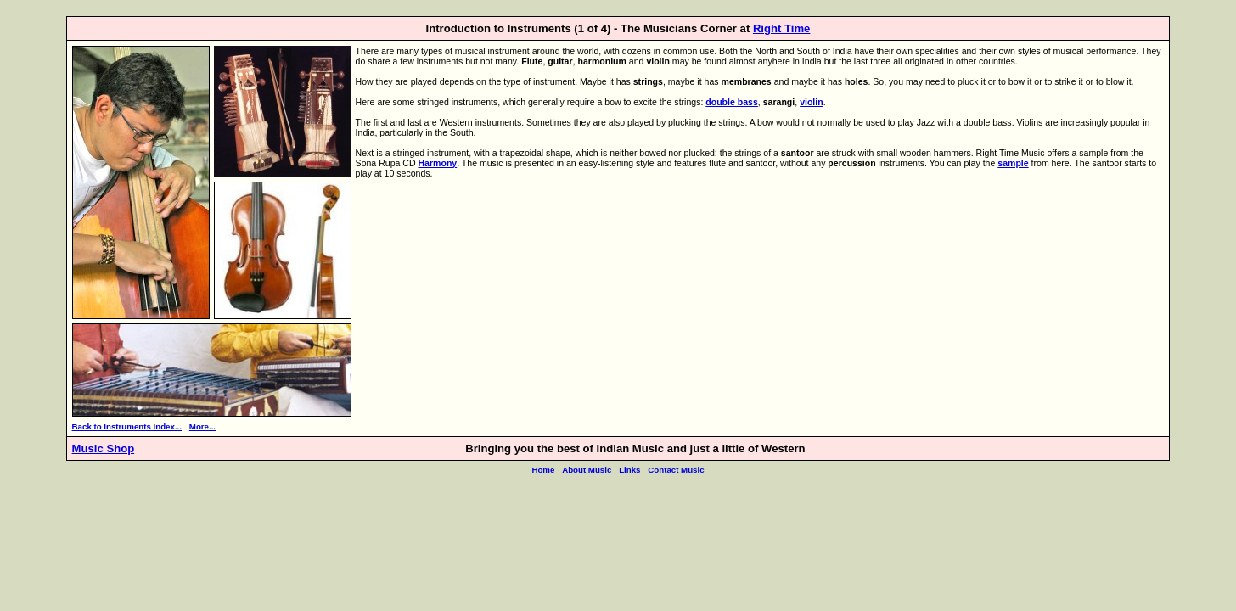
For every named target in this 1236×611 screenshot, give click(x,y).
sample (1012, 163)
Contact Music (676, 469)
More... (202, 426)
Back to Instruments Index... (127, 426)
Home (542, 469)
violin (811, 102)
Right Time (782, 28)
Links (629, 469)
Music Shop (103, 448)
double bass (731, 102)
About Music (586, 469)
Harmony (437, 163)
